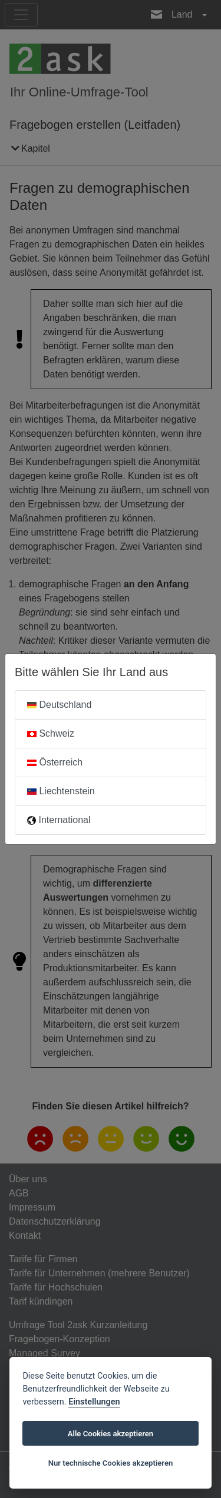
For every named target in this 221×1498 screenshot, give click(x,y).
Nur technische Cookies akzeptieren (110, 1463)
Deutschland (59, 705)
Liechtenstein (61, 791)
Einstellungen (94, 1402)
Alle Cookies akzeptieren (110, 1433)
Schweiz (50, 733)
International (59, 820)
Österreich (55, 762)
